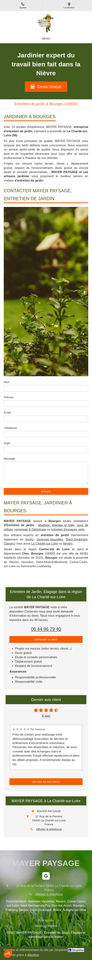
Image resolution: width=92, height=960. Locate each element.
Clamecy (9, 543)
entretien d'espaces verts (67, 529)
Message (9, 458)
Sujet (7, 443)
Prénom (9, 397)
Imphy (29, 539)
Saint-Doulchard (76, 539)
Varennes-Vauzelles (49, 539)
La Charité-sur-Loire (44, 543)
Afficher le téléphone (49, 829)
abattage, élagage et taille (56, 525)
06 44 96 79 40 (46, 629)
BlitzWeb (33, 955)
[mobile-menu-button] (46, 38)
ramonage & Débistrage (30, 529)
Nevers (68, 543)
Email (7, 412)
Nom (7, 382)
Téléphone (10, 427)
